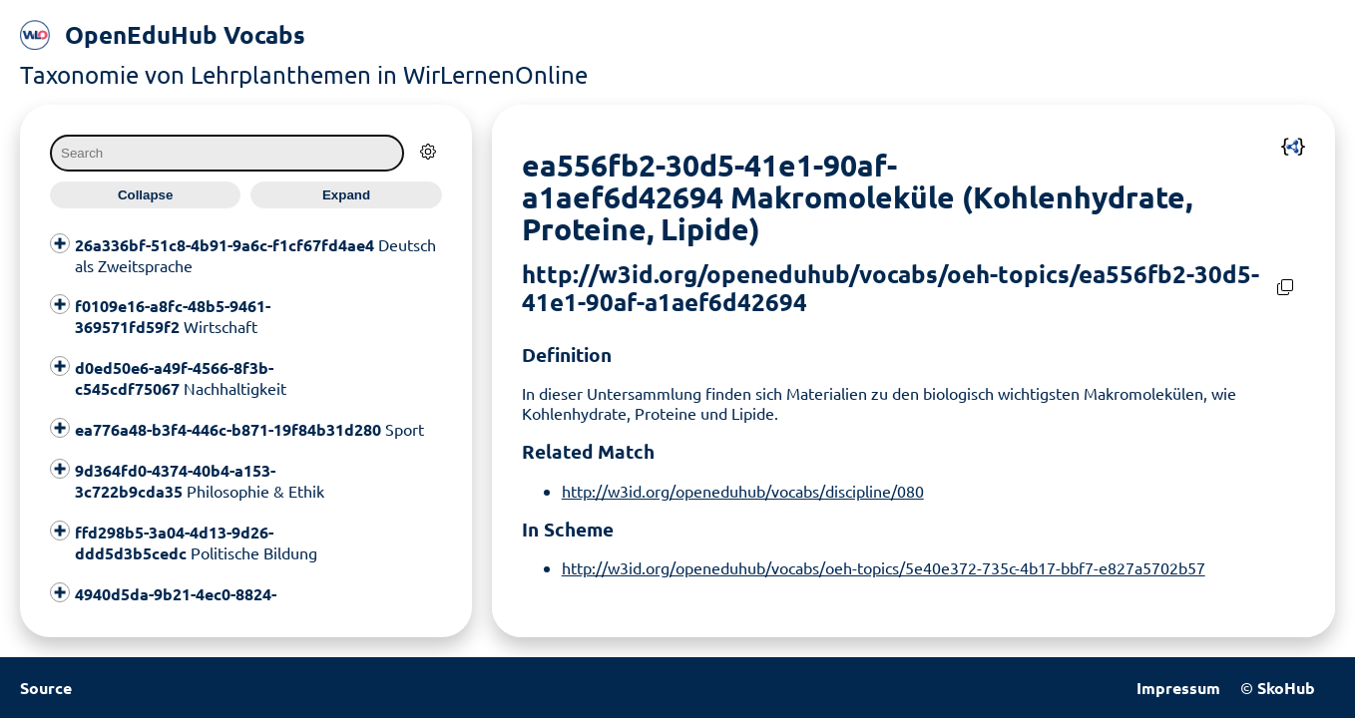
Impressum (1178, 687)
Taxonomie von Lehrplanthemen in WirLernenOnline (304, 74)
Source (46, 687)
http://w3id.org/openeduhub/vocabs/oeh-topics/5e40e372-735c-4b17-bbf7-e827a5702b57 (883, 567)
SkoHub (1286, 687)
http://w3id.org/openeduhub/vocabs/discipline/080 (743, 491)
